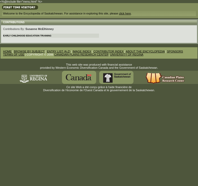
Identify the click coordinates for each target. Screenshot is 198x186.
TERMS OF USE (13, 54)
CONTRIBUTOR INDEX (109, 51)
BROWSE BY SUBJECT (29, 51)
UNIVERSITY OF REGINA (126, 54)
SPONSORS (175, 51)
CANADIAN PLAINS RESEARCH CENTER (81, 54)
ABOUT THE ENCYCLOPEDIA (145, 51)
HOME (7, 51)
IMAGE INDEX (82, 51)
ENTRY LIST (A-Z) (58, 51)
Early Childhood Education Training (27, 35)
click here (125, 13)
